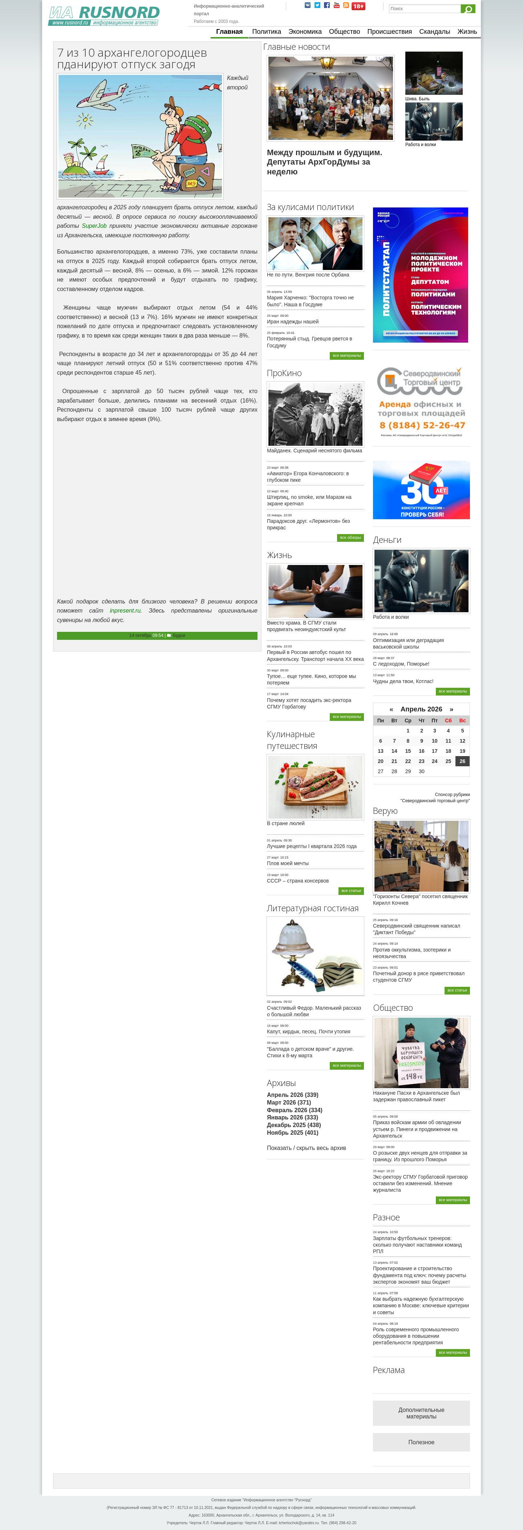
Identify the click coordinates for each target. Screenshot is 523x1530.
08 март (273, 1043)
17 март (273, 694)
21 (394, 761)
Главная (229, 31)
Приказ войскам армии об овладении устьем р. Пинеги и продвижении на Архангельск (417, 1128)
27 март (273, 857)
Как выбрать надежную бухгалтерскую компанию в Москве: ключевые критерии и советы (421, 1305)
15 (408, 751)
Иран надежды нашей (293, 321)
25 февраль (276, 333)
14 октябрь (140, 635)
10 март (273, 491)
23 (422, 761)
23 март (273, 467)
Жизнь (467, 31)
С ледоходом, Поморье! (401, 664)
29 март (379, 1147)
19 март (273, 875)
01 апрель (274, 840)
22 (408, 761)
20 (381, 761)
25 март (273, 316)
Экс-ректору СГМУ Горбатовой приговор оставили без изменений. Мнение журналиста (420, 1183)
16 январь (274, 515)
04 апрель (380, 1323)
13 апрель (380, 1262)
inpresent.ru (125, 610)
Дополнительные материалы (421, 1413)
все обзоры (350, 537)
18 (448, 751)
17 (435, 751)
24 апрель (380, 943)
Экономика (305, 31)
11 (448, 741)
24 (435, 761)
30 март (273, 670)
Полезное (422, 1442)
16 (422, 751)
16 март (273, 1026)
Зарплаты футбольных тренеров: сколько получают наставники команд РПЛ (417, 1244)
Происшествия (389, 31)
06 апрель (274, 292)
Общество (344, 31)
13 (381, 751)
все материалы (347, 355)
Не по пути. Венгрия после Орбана (308, 275)
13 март (379, 675)
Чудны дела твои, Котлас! (403, 681)
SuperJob (94, 226)
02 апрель (274, 1002)
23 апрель (380, 967)
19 (463, 751)
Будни (179, 635)
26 (463, 761)
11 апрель (380, 1293)
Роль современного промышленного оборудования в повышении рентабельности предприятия (416, 1336)
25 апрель (380, 920)
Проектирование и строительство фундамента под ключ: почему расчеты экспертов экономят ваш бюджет (419, 1274)
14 (394, 751)
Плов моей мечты (288, 863)
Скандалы (434, 31)
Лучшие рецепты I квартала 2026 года (312, 846)
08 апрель (274, 646)
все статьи (351, 890)
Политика (266, 31)
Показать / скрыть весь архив (306, 1148)
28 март (379, 658)
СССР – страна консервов (298, 881)
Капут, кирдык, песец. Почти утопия (308, 1031)
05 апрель (380, 1116)
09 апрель (380, 634)
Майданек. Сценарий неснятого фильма (314, 450)
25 (448, 761)
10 (435, 741)
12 (463, 741)
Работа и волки (391, 617)
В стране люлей (286, 823)
